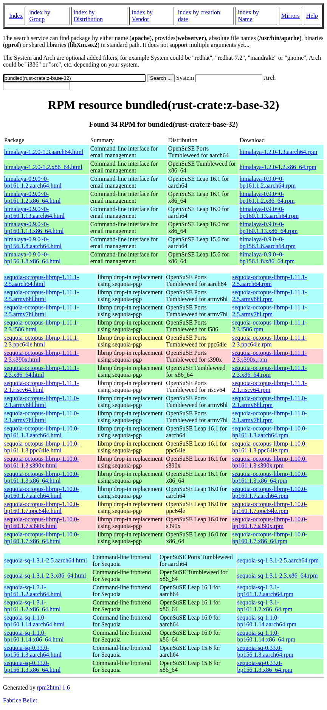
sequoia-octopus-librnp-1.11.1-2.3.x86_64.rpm (269, 371)
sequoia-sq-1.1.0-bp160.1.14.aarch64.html (34, 621)
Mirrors (290, 15)
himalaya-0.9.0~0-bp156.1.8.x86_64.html (32, 257)
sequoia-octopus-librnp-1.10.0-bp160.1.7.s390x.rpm (269, 522)
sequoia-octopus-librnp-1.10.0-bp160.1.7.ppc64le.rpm (269, 507)
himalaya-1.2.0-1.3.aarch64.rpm (279, 152)
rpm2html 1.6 (53, 687)
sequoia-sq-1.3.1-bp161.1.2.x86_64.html (32, 605)
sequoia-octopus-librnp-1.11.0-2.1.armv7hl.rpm (269, 416)
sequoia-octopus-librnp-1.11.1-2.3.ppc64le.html (41, 341)
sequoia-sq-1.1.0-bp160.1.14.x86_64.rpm (266, 636)
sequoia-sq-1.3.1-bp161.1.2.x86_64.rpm (265, 605)
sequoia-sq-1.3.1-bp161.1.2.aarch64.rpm (265, 590)
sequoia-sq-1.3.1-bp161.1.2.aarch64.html (33, 590)
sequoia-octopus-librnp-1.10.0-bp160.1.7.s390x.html (41, 522)
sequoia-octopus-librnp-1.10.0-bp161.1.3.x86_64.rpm (269, 477)
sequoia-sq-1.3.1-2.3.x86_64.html (45, 575)
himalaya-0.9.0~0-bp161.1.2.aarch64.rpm (268, 182)
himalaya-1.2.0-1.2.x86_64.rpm (278, 167)
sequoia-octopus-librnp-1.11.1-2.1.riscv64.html (41, 386)
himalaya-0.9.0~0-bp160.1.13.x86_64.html (34, 227)
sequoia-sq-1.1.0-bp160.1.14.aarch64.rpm (266, 621)
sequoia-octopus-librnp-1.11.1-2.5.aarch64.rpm (269, 280)
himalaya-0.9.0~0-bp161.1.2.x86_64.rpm (267, 197)
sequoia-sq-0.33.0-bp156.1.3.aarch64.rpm (265, 651)
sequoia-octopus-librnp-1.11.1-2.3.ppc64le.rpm (269, 341)
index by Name (248, 15)
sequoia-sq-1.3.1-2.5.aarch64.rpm (278, 560)
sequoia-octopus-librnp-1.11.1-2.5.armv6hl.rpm (269, 295)
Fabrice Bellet (20, 700)
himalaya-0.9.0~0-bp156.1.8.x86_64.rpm (267, 257)
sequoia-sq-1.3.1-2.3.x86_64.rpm (277, 575)
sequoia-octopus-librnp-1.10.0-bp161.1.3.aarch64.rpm (269, 431)
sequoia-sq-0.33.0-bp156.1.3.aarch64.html (33, 651)
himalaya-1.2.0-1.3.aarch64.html (43, 152)
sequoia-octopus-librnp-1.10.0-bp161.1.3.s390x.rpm (269, 462)
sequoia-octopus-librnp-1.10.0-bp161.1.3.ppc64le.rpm (269, 447)
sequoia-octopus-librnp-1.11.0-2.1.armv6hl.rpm (269, 401)
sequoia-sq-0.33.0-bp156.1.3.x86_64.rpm (265, 666)
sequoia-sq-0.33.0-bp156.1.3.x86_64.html (32, 666)
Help (312, 15)
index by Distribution (88, 15)
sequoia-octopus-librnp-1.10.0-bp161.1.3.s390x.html (41, 462)
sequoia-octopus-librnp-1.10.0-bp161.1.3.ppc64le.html (41, 447)
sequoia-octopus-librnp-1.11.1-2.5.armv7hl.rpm (269, 310)
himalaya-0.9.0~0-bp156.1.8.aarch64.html (33, 242)
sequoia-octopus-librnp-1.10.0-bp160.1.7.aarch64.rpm (269, 492)
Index (16, 15)
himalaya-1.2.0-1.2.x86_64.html (43, 167)
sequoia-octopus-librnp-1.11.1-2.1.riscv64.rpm (269, 386)
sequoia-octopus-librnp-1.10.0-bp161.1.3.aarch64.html (41, 431)
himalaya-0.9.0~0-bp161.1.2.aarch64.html (33, 182)
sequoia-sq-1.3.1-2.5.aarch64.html (45, 560)
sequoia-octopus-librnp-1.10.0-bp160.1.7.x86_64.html (41, 537)
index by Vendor (142, 15)
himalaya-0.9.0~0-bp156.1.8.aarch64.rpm (268, 242)
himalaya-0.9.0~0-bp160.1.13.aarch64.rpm (269, 212)
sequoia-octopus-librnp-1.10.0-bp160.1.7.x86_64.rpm (269, 537)
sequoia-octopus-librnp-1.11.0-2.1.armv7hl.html (41, 416)
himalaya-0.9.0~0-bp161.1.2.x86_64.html (32, 197)
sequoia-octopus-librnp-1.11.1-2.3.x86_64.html (41, 371)
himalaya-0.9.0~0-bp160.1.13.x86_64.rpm (269, 227)
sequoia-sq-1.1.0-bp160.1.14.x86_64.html (34, 636)
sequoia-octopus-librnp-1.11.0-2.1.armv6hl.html (41, 401)
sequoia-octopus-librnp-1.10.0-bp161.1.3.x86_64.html (41, 477)
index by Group (39, 15)
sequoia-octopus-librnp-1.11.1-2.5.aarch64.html (41, 280)
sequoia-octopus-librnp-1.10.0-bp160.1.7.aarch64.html (41, 492)
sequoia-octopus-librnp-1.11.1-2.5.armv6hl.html (41, 295)
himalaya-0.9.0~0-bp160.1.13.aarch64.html (34, 212)
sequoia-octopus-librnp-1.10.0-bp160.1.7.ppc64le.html (41, 507)
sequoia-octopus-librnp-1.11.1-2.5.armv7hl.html (41, 310)
